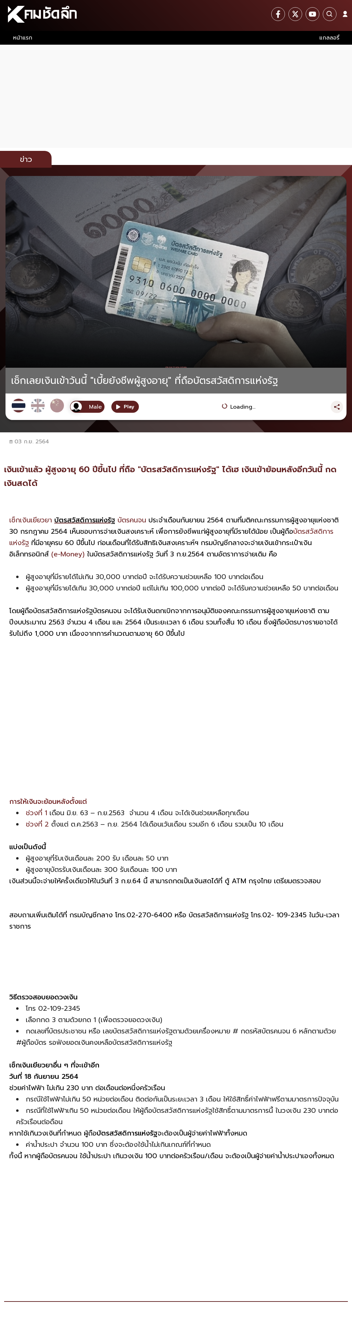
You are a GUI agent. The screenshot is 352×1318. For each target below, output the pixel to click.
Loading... (242, 407)
